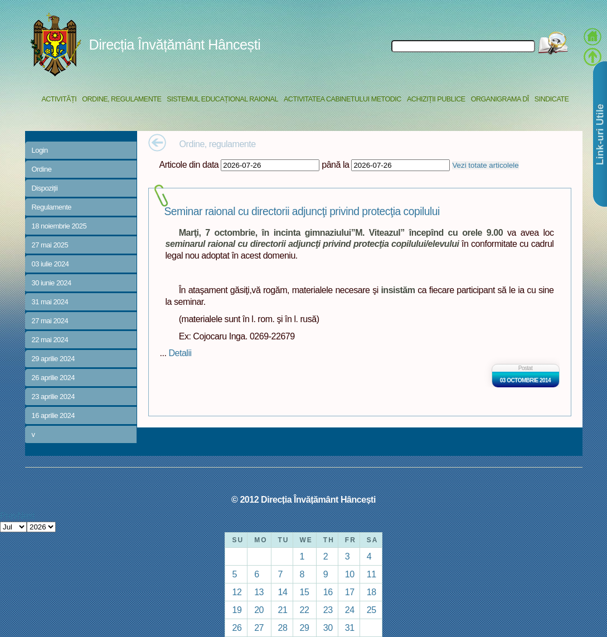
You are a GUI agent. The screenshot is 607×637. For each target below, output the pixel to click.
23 (328, 610)
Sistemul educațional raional (222, 99)
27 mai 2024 (50, 321)
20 (259, 610)
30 (328, 628)
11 (371, 574)
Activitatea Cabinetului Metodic (342, 99)
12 (236, 592)
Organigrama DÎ (500, 99)
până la (335, 164)
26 (236, 628)
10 (350, 574)
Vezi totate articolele (485, 165)
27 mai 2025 (50, 245)
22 (304, 610)
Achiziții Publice (436, 99)
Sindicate (552, 99)
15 (304, 592)
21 (283, 610)
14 (283, 592)
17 (350, 592)
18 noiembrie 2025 (59, 226)
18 (371, 592)
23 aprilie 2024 (53, 396)
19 (236, 610)
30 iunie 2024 (51, 283)
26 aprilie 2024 (53, 377)
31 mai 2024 (50, 302)
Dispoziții (45, 188)
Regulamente (51, 207)
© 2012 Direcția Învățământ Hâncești (303, 499)
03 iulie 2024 (50, 264)
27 (259, 628)
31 (350, 628)
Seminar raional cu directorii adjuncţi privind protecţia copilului (302, 211)
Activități (58, 99)
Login (40, 150)
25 (371, 610)
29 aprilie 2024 (53, 358)
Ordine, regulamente (121, 99)
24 (350, 610)
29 (304, 628)
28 (283, 628)
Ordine (42, 169)
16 (328, 592)
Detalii (179, 353)
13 (259, 592)
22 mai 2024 (50, 339)
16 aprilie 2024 (53, 415)
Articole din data (189, 164)
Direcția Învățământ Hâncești (175, 44)
